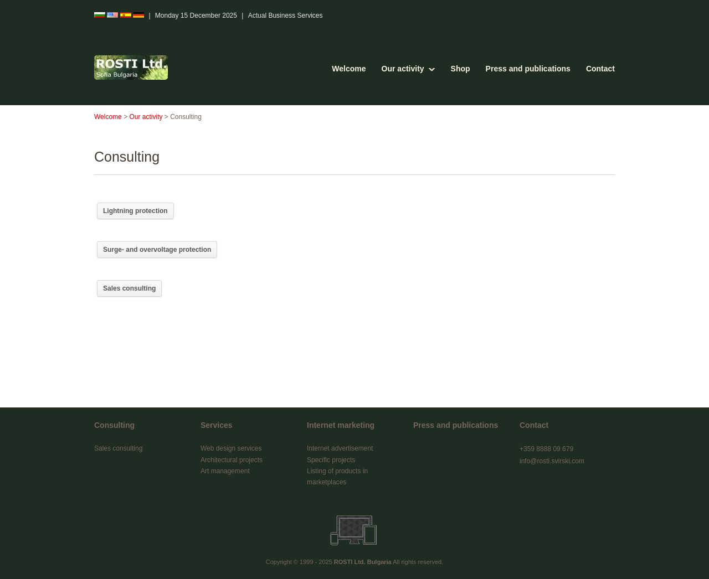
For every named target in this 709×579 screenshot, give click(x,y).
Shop (460, 68)
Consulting (114, 425)
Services (217, 425)
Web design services (231, 448)
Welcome (349, 68)
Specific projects (331, 460)
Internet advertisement (340, 448)
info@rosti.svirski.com (552, 461)
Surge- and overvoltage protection (157, 250)
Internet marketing (340, 425)
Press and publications (528, 68)
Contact (600, 68)
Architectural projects (232, 460)
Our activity (403, 68)
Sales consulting (129, 288)
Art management (225, 471)
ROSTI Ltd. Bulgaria (363, 562)
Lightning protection (135, 211)
